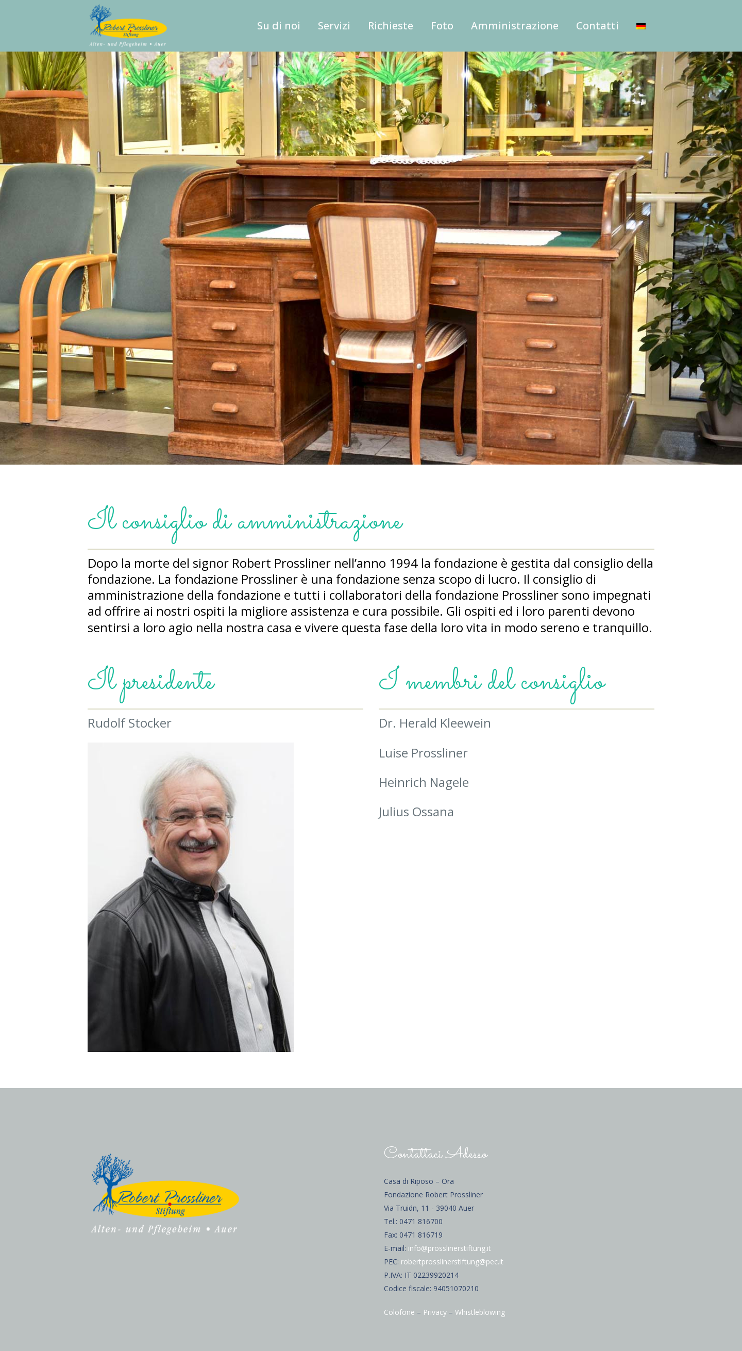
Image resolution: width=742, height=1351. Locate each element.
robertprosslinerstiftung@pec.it (452, 1261)
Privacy (435, 1312)
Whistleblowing (480, 1312)
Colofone (399, 1312)
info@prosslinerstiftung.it (449, 1248)
